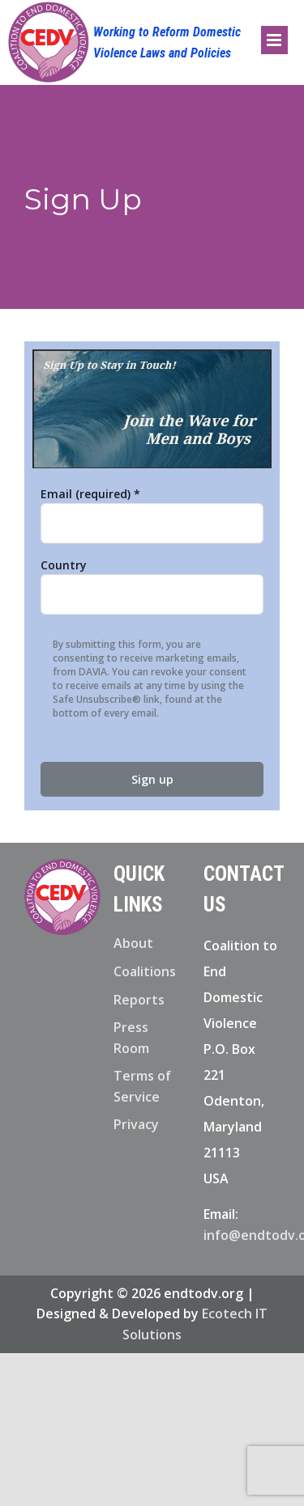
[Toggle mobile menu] (274, 40)
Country (64, 565)
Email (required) (90, 493)
